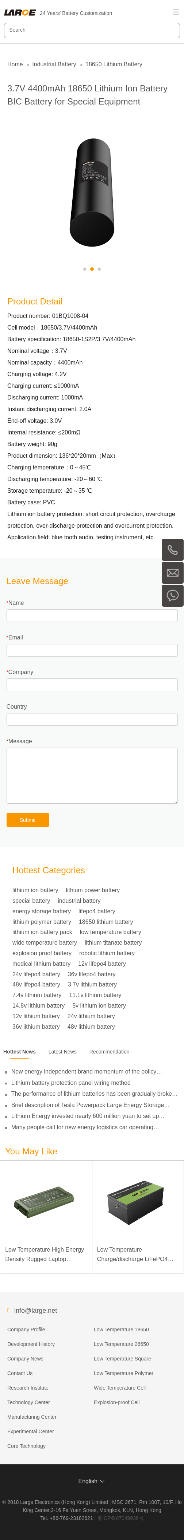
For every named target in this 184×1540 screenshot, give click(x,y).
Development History (31, 1344)
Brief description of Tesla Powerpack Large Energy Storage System (87, 1105)
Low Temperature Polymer (123, 1373)
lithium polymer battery (41, 922)
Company (20, 672)
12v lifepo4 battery (102, 964)
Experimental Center (30, 1431)
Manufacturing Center (32, 1417)
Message (20, 741)
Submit (28, 820)
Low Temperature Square (122, 1359)
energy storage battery (41, 911)
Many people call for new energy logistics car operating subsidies (82, 1127)
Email (15, 637)
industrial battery (79, 901)
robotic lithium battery (107, 953)
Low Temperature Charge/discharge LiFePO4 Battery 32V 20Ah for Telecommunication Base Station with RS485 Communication (132, 1255)
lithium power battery (93, 890)
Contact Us (19, 1373)
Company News (25, 1359)
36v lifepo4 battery (92, 974)
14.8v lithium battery (38, 1006)
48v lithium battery (91, 1027)
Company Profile (26, 1329)
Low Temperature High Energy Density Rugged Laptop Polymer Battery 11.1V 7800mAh (44, 1255)
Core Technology (26, 1446)
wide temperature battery (44, 943)
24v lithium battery (91, 1016)
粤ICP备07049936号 (120, 1518)
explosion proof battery (42, 953)
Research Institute (28, 1388)
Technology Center (28, 1402)
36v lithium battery (36, 1027)
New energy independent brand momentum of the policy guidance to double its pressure (84, 1071)
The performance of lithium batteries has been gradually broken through (93, 1094)
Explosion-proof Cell (116, 1402)
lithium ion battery (35, 890)
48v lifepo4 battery (36, 984)
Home (15, 64)
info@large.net (35, 1310)
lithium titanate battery (113, 943)
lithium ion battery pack (42, 932)
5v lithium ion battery (99, 1006)
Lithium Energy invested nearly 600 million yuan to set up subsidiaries (85, 1116)
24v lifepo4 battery (36, 974)
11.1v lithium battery (95, 995)
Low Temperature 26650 (121, 1344)
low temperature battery (110, 932)
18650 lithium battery (106, 922)
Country (17, 707)
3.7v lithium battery (92, 984)
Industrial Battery (54, 64)
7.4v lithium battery (36, 995)
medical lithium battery (41, 964)
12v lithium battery (36, 1016)
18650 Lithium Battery (113, 64)
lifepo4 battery (96, 911)
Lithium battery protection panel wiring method (71, 1083)
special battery (31, 901)
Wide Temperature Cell (120, 1388)
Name (16, 603)
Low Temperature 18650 (121, 1329)
